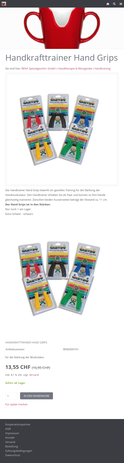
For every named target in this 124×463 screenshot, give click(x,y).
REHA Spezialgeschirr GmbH (38, 68)
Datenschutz (12, 455)
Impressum (12, 433)
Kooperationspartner (17, 424)
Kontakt (10, 437)
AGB (8, 428)
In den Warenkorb (36, 396)
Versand (34, 374)
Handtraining (102, 68)
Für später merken (16, 404)
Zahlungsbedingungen (18, 450)
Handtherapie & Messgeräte (75, 68)
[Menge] (11, 395)
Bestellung (11, 446)
